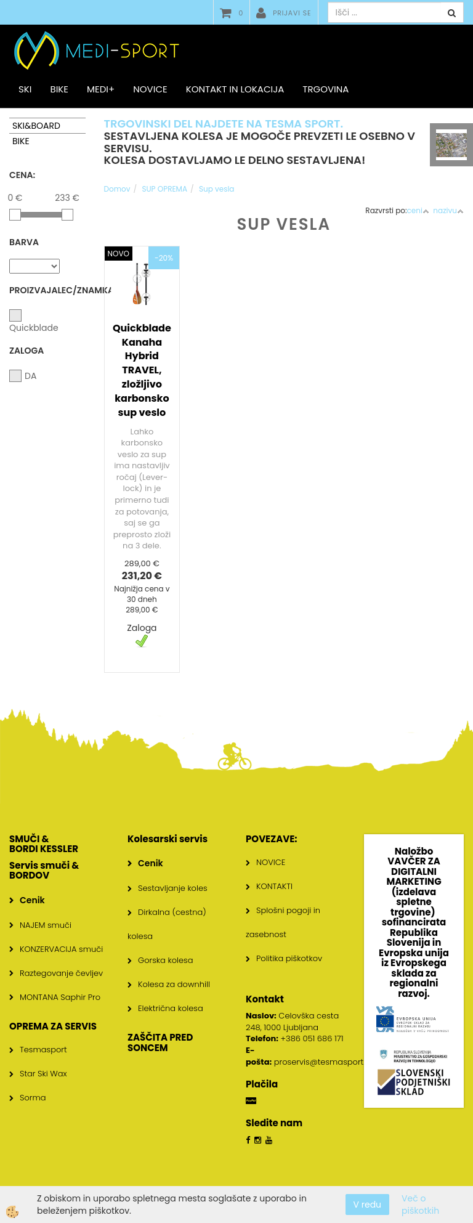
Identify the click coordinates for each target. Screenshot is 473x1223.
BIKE (59, 89)
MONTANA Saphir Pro (60, 997)
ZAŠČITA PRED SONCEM (160, 1042)
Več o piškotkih (420, 1204)
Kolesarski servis (167, 838)
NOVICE (270, 862)
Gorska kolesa (165, 960)
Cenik (32, 900)
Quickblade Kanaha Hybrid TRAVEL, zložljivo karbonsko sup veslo (142, 370)
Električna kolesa (170, 1008)
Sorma (33, 1097)
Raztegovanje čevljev (61, 973)
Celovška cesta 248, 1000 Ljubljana (292, 1021)
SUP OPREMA (164, 189)
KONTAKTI (274, 886)
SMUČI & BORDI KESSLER (43, 844)
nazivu (448, 210)
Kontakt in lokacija (235, 89)
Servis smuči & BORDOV (44, 870)
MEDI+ (101, 89)
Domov (117, 189)
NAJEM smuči (45, 925)
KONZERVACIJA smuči (61, 949)
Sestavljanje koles (173, 888)
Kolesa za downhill (174, 984)
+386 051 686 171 (312, 1038)
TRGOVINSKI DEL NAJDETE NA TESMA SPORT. (224, 123)
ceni (418, 210)
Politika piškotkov (289, 958)
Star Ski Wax (43, 1073)
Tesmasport (43, 1049)
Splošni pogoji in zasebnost (283, 922)
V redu (368, 1204)
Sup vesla (217, 189)
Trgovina (325, 89)
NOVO (118, 253)
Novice (150, 89)
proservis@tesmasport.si (322, 1062)
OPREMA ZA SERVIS (53, 1026)
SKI (24, 89)
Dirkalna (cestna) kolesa (166, 924)
